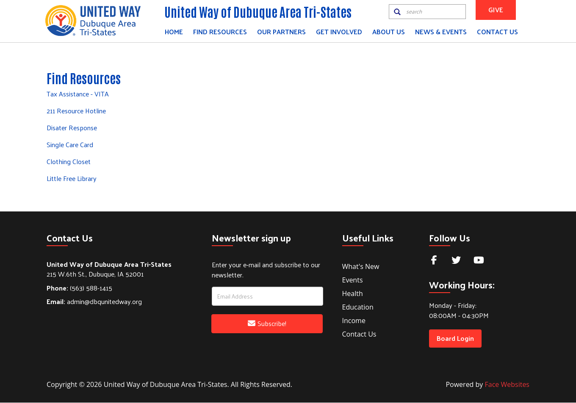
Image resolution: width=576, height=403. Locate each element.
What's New (360, 266)
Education (358, 307)
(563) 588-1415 (79, 288)
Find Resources (220, 31)
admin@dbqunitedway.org (94, 302)
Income (354, 321)
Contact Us (497, 31)
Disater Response (72, 128)
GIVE (495, 9)
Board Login (455, 338)
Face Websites (507, 384)
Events (352, 280)
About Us (388, 31)
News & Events (441, 31)
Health (352, 294)
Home (174, 31)
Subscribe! (267, 324)
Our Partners (281, 31)
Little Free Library (72, 179)
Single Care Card (70, 145)
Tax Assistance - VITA (78, 94)
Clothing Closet (69, 162)
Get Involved (339, 31)
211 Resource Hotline (76, 111)
